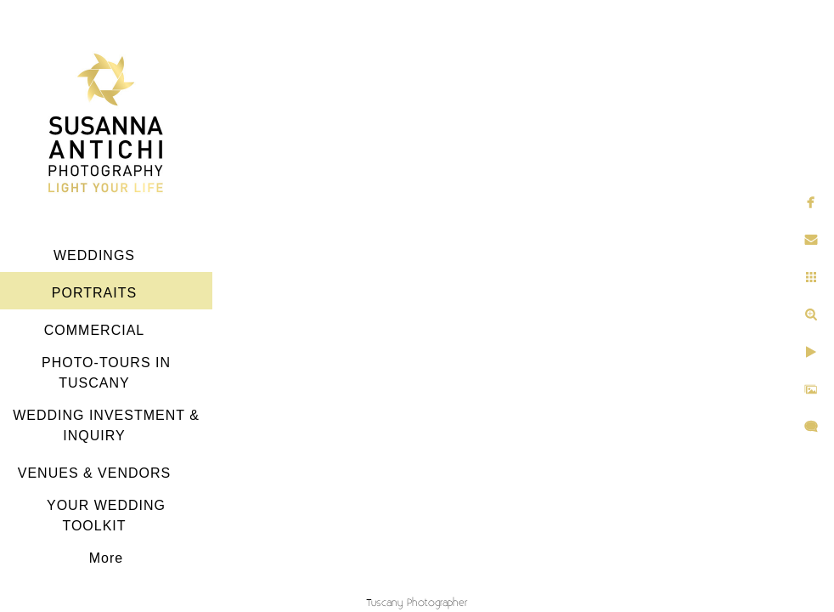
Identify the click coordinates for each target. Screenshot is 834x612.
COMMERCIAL (94, 330)
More (106, 558)
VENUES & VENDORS (94, 473)
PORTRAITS (94, 293)
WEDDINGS (94, 255)
